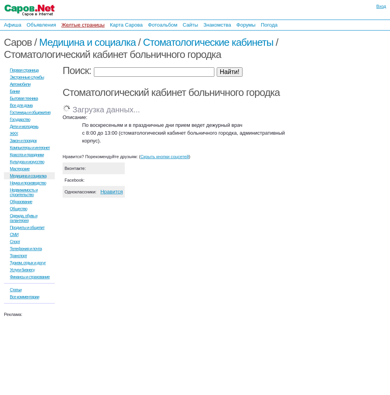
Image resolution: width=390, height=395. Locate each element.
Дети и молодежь (24, 126)
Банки (15, 91)
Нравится (112, 192)
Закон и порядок (23, 140)
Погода (269, 25)
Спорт (15, 241)
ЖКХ (14, 133)
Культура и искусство (27, 161)
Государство (20, 119)
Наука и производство (28, 182)
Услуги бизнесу (22, 269)
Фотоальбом (162, 25)
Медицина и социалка (87, 42)
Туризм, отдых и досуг (28, 262)
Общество (18, 208)
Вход (381, 6)
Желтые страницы (83, 25)
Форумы (245, 25)
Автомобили (20, 84)
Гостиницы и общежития (30, 112)
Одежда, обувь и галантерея (23, 218)
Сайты (190, 25)
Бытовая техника (24, 98)
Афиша (12, 25)
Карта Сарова (126, 25)
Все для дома (21, 105)
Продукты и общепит (27, 227)
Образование (21, 201)
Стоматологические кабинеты (208, 42)
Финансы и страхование (30, 276)
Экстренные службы (27, 77)
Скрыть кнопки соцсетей (164, 156)
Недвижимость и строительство (24, 192)
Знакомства (217, 25)
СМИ (14, 234)
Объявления (41, 25)
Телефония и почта (26, 248)
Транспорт (18, 255)
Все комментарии (24, 296)
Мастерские (20, 168)
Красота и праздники (27, 154)
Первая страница (24, 70)
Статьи (16, 289)
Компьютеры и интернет (30, 147)
